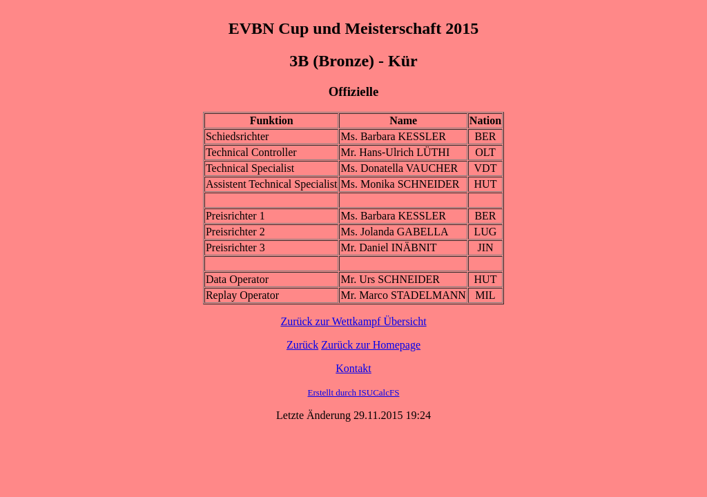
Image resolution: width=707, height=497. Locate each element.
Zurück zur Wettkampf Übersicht (353, 321)
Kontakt (353, 368)
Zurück (302, 345)
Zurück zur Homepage (370, 345)
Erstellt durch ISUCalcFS (354, 392)
